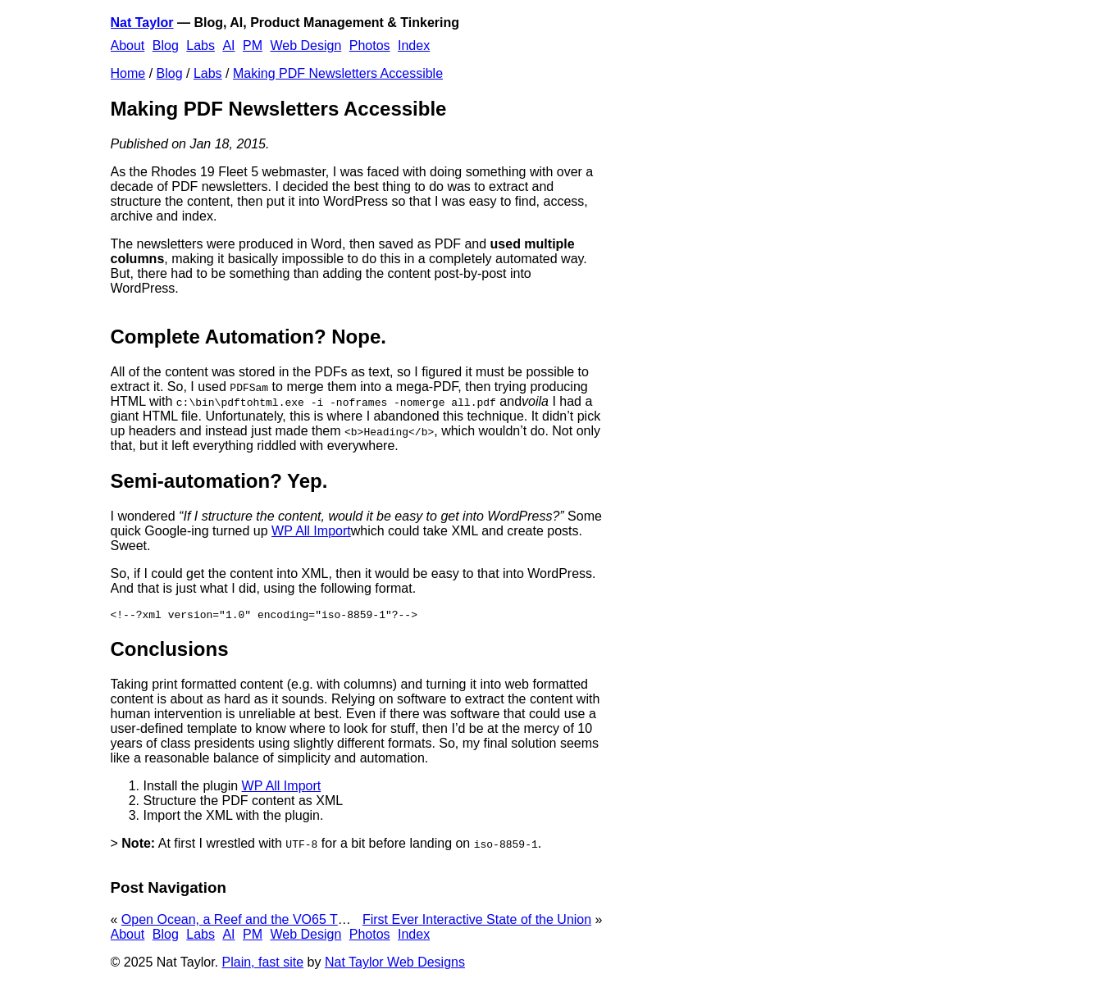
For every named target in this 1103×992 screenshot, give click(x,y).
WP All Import (311, 531)
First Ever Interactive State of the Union (476, 922)
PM (252, 45)
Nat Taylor (142, 23)
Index (414, 45)
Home (128, 73)
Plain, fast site (263, 965)
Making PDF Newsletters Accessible (338, 73)
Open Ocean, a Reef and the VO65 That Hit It (253, 922)
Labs (200, 45)
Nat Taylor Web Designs (395, 965)
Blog (166, 45)
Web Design (305, 45)
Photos (369, 45)
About (128, 45)
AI (228, 45)
